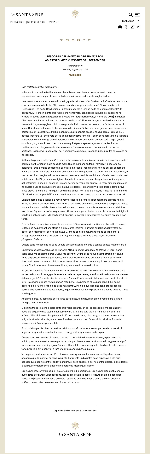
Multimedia (75, 74)
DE (61, 40)
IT (84, 40)
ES (72, 40)
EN (67, 40)
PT (89, 40)
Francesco (18, 22)
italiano (128, 21)
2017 (43, 22)
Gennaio (52, 22)
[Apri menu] (137, 14)
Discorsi (33, 22)
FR (78, 40)
